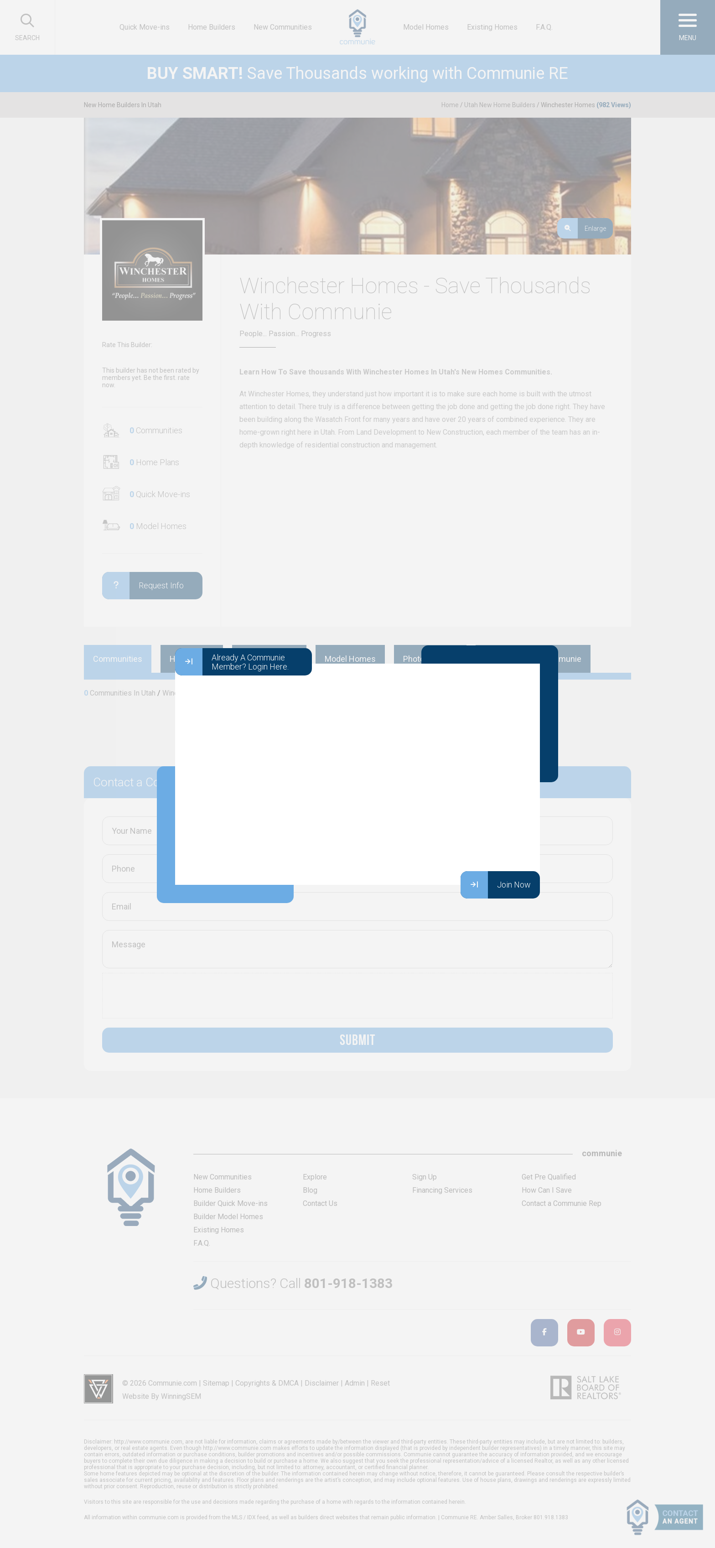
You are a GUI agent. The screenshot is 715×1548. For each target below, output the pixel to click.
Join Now (496, 885)
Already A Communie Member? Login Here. (232, 661)
